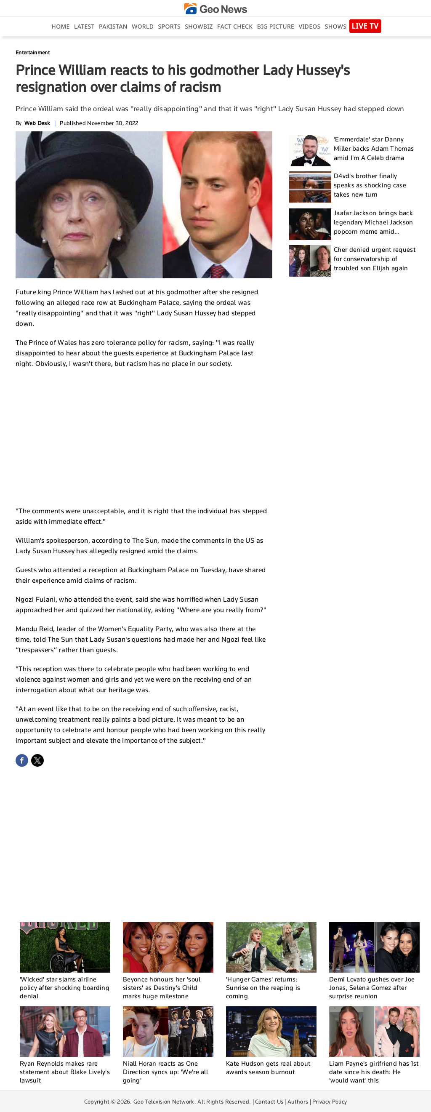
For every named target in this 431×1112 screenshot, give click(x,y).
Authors (297, 1101)
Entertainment (33, 52)
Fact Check (235, 26)
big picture (275, 26)
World (143, 26)
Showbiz (199, 26)
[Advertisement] (144, 436)
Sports (169, 26)
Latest (84, 26)
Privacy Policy (329, 1101)
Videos (309, 26)
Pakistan (113, 26)
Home (60, 26)
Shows (335, 26)
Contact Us (269, 1101)
